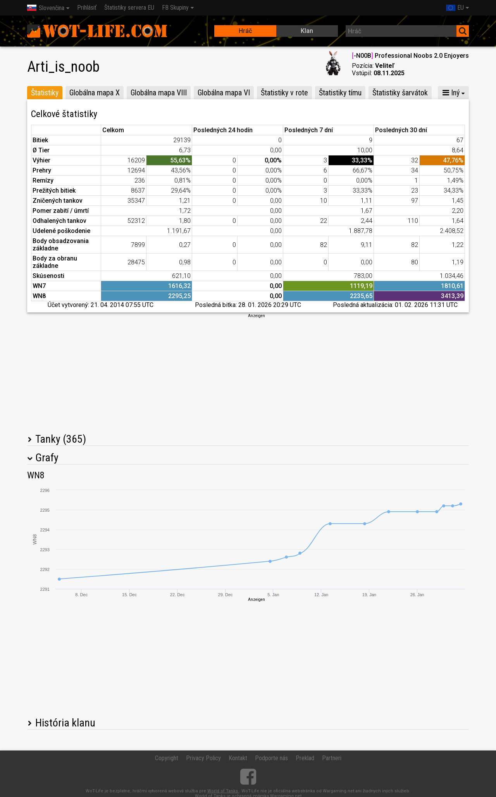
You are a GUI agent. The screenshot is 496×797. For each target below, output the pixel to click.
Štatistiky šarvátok (400, 92)
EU (455, 7)
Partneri (331, 758)
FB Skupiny (175, 7)
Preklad (305, 758)
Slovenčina (45, 8)
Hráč (245, 31)
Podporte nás (271, 758)
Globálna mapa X (94, 92)
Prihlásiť (86, 7)
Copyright (166, 758)
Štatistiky (45, 92)
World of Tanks (223, 791)
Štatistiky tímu (340, 92)
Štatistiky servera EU (129, 7)
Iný (451, 92)
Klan (307, 31)
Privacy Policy (203, 758)
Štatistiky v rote (284, 92)
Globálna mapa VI (224, 92)
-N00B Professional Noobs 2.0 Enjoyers (410, 55)
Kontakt (238, 758)
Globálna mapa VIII (159, 92)
